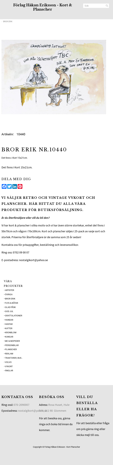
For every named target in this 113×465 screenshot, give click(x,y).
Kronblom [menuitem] (10, 332)
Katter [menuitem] (8, 328)
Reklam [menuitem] (9, 353)
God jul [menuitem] (9, 311)
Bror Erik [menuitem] (10, 298)
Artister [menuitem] (9, 290)
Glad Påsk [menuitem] (10, 307)
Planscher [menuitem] (11, 349)
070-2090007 (21, 405)
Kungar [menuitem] (9, 336)
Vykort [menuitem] (9, 366)
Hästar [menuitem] (9, 324)
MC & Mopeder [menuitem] (12, 341)
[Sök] (107, 6)
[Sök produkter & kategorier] (96, 5)
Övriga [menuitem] (9, 294)
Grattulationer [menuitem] (13, 315)
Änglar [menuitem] (9, 370)
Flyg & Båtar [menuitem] (11, 302)
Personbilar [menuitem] (12, 345)
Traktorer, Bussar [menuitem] (14, 357)
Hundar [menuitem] (9, 319)
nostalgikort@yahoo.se (32, 410)
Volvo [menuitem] (8, 362)
